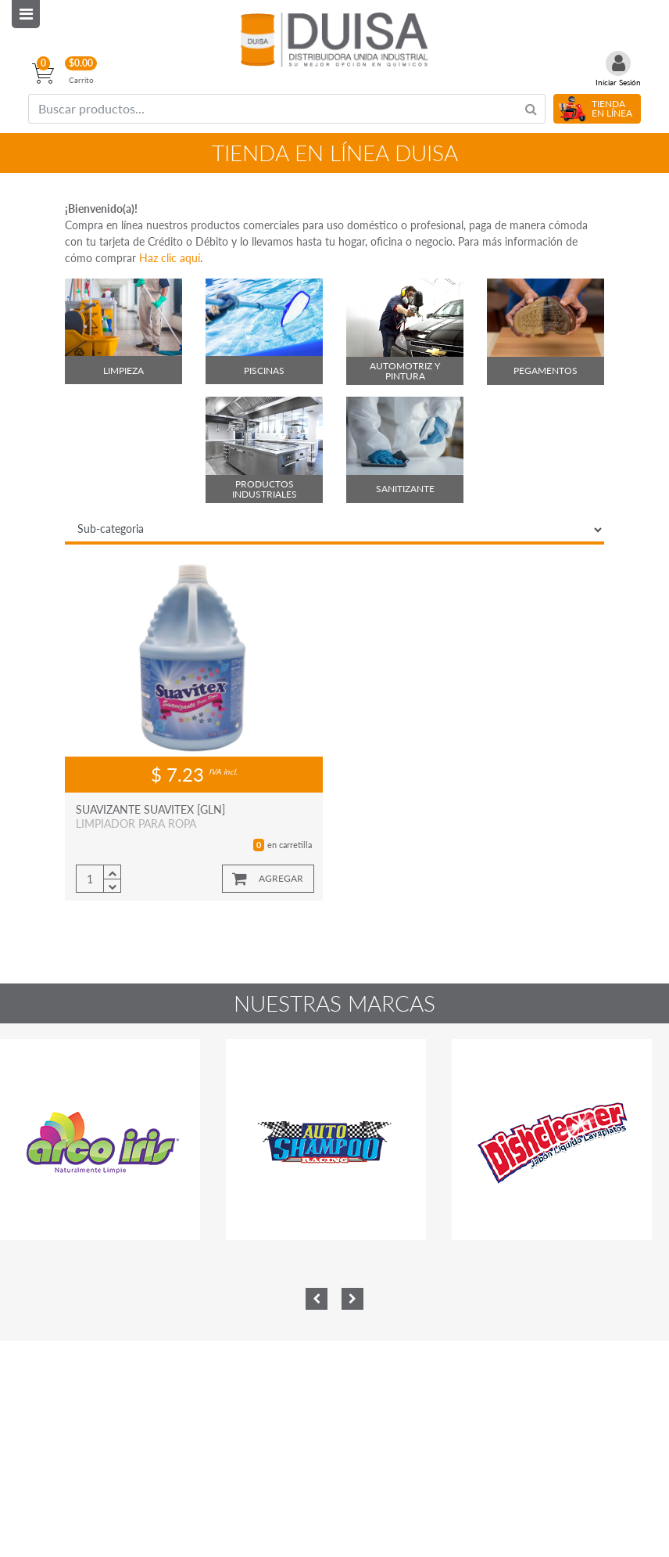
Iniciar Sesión (618, 82)
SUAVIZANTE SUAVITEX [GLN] (150, 809)
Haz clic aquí (169, 257)
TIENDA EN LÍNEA (612, 108)
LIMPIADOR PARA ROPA (136, 823)
